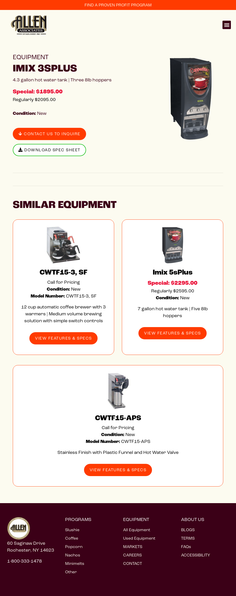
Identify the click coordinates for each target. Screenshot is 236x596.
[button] (226, 25)
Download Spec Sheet (49, 149)
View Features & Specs (63, 338)
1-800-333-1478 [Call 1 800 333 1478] (24, 561)
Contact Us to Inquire (49, 133)
